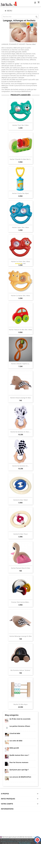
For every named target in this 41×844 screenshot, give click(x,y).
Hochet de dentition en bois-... (20, 432)
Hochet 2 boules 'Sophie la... (20, 364)
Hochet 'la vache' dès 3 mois (20, 295)
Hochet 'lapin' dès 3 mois (20, 227)
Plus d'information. (25, 843)
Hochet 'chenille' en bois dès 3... (20, 159)
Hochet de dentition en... (20, 466)
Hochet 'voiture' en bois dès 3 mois (20, 330)
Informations (7, 809)
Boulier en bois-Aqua (20, 704)
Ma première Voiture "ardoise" (21, 670)
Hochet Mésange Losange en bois (20, 636)
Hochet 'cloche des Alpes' (20, 193)
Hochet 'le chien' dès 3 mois (20, 261)
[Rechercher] (20, 17)
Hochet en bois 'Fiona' (20, 534)
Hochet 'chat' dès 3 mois (20, 125)
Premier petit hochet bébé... (20, 602)
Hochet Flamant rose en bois (20, 568)
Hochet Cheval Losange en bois (20, 398)
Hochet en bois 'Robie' (20, 500)
